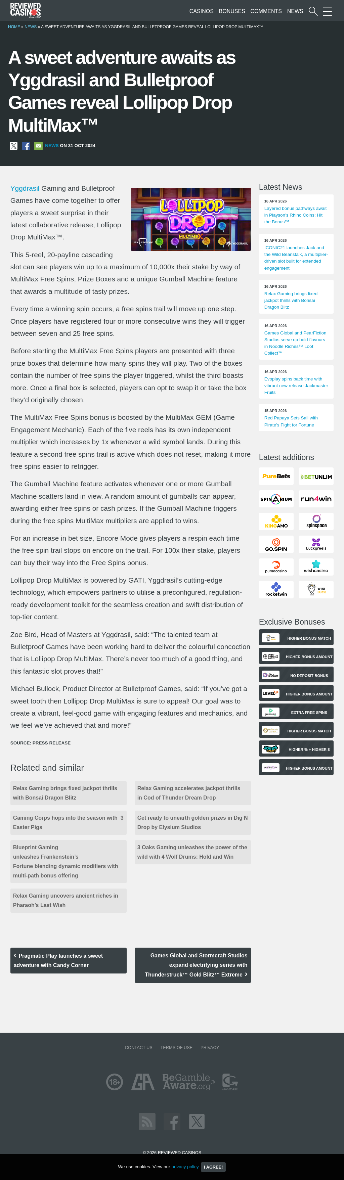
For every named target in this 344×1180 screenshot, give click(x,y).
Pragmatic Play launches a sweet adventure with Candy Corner (58, 960)
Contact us (139, 1047)
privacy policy (184, 1166)
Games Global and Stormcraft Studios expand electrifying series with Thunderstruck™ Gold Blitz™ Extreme (196, 965)
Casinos (201, 11)
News (295, 11)
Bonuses (232, 11)
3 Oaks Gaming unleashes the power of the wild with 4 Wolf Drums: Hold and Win (192, 852)
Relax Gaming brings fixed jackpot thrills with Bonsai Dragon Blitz (65, 793)
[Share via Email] (38, 145)
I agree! (213, 1167)
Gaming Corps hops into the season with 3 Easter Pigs (68, 822)
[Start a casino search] (313, 11)
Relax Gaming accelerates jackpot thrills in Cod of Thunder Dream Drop (189, 793)
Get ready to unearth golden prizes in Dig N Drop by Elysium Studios (192, 822)
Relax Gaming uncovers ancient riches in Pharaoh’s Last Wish (65, 900)
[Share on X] (13, 145)
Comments (266, 11)
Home (14, 27)
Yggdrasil (25, 188)
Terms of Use (176, 1047)
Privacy (210, 1047)
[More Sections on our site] (327, 11)
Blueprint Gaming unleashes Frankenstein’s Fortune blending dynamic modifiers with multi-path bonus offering (65, 861)
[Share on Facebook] (26, 145)
